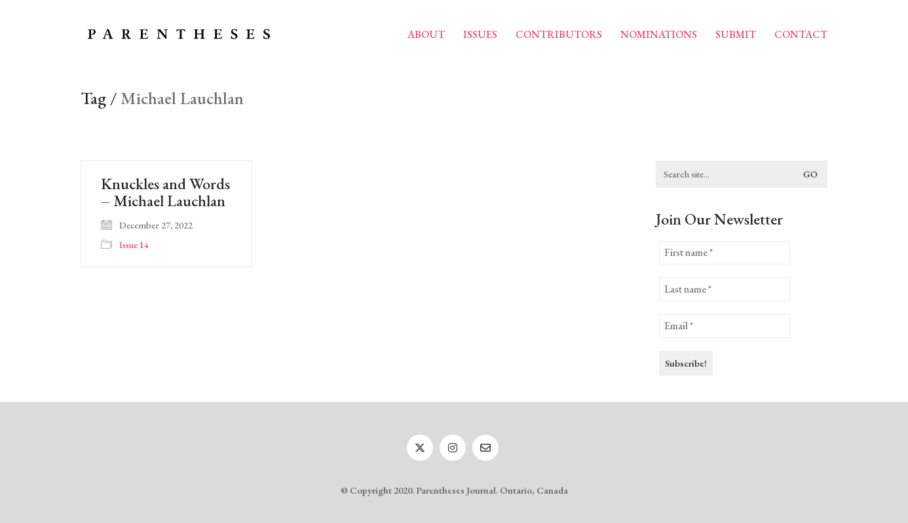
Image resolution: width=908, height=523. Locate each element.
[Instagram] (453, 448)
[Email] (485, 448)
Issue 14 (134, 245)
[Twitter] (420, 448)
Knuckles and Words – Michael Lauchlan (165, 192)
